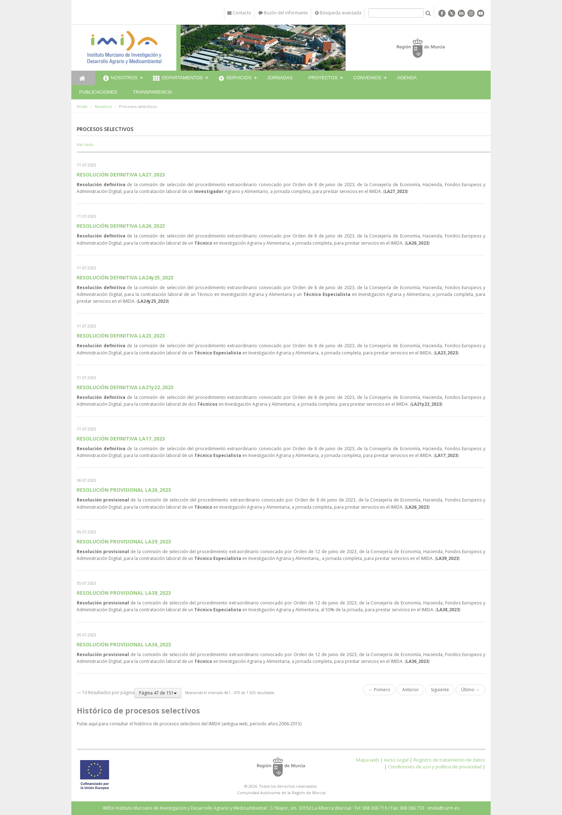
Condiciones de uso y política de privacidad (435, 766)
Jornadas (280, 77)
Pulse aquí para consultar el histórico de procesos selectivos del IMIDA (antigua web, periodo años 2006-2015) (189, 724)
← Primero (379, 690)
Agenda (407, 77)
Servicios (235, 78)
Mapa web (367, 760)
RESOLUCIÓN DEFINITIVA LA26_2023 (121, 225)
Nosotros (120, 78)
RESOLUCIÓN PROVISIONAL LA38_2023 (124, 592)
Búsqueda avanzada (338, 13)
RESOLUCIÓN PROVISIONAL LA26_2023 (124, 489)
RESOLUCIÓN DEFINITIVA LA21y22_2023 (125, 387)
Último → (470, 690)
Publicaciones (98, 92)
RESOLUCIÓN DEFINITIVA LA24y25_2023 (125, 277)
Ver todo (85, 144)
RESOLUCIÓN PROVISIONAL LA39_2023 (124, 541)
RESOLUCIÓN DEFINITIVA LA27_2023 (121, 174)
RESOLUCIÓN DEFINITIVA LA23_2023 (121, 335)
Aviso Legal (396, 760)
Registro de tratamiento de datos (449, 760)
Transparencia (152, 92)
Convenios (367, 77)
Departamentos (178, 78)
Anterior (410, 690)
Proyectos (322, 77)
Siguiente (440, 690)
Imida (82, 106)
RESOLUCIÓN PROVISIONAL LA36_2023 (124, 644)
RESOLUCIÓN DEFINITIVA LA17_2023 (121, 438)
